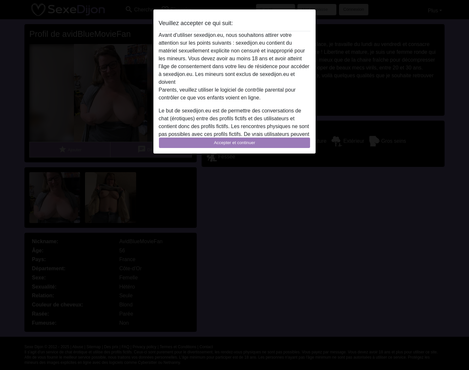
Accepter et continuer (234, 142)
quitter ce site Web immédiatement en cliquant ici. (234, 82)
